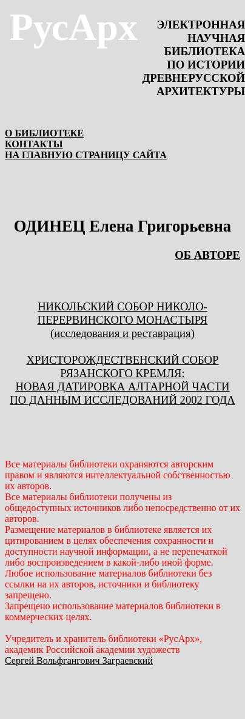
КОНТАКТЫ (34, 144)
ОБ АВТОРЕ (207, 255)
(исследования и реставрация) (122, 333)
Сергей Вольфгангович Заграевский (79, 660)
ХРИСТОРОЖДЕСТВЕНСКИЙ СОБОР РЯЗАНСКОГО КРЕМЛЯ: (123, 366)
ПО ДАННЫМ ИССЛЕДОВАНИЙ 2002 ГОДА (122, 399)
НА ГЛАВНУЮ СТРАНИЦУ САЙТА (86, 155)
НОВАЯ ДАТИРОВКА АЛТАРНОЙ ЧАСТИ (123, 386)
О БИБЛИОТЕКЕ (44, 133)
